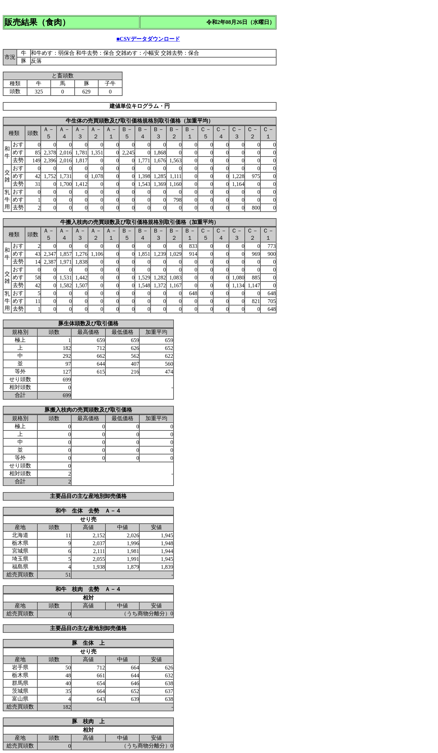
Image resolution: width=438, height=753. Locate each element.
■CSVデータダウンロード (148, 39)
